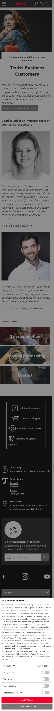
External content (10, 692)
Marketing (7, 679)
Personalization (10, 685)
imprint (8, 659)
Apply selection (27, 706)
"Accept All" (13, 638)
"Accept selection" (23, 648)
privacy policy (41, 656)
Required (7, 665)
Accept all (27, 699)
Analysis (6, 672)
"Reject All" (28, 624)
